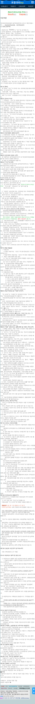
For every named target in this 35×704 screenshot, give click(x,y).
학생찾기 (13, 6)
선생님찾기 (4, 6)
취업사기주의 (4, 688)
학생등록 (30, 6)
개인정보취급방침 (13, 686)
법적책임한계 (26, 686)
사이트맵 (15, 688)
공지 (7, 686)
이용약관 (20, 686)
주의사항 (10, 688)
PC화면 (2, 686)
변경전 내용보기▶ (5, 682)
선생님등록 (22, 6)
